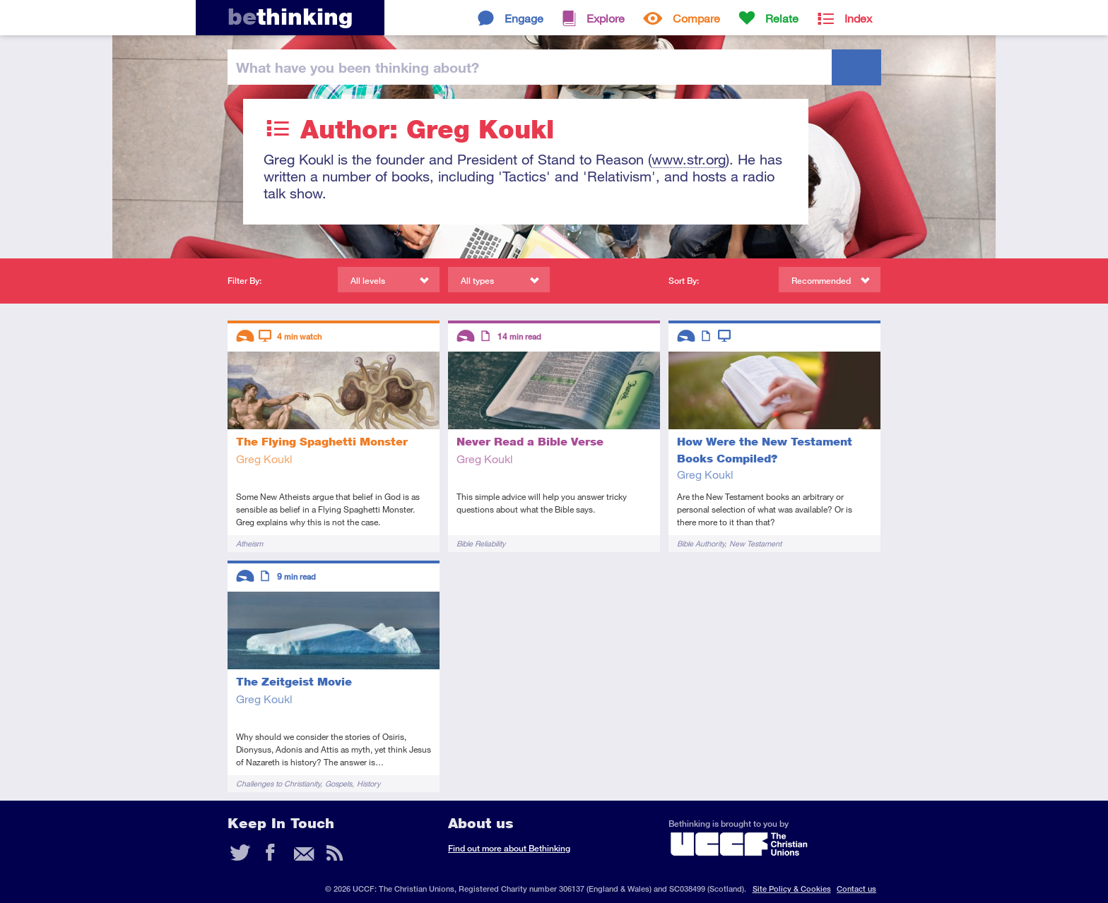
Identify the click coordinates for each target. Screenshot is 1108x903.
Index (858, 18)
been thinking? (357, 67)
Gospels (338, 783)
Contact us (856, 888)
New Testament (755, 543)
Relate (781, 18)
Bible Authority (700, 543)
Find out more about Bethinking (509, 848)
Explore (606, 18)
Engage (524, 18)
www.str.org (689, 159)
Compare (696, 18)
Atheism (249, 543)
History (368, 783)
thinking (290, 16)
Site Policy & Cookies (792, 888)
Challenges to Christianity (278, 783)
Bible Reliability (480, 543)
